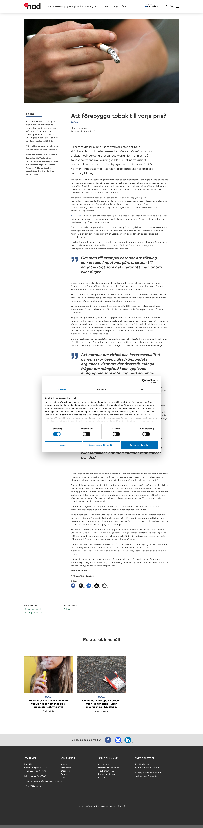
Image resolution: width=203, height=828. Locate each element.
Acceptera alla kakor (139, 445)
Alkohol (65, 767)
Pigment (152, 778)
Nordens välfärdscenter (147, 770)
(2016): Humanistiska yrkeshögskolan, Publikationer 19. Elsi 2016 (43, 167)
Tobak (64, 776)
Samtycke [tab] (61, 389)
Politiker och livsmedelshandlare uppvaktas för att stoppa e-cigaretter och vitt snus (48, 704)
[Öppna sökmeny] (166, 6)
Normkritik (76, 215)
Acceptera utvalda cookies (101, 445)
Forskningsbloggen (108, 776)
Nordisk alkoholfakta (109, 770)
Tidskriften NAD (106, 773)
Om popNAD (104, 767)
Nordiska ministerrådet (111, 808)
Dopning (65, 773)
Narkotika (66, 770)
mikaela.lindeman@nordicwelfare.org (43, 783)
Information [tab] (101, 389)
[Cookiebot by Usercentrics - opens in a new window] (146, 381)
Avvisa (63, 445)
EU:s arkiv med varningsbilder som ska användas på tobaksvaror (41, 149)
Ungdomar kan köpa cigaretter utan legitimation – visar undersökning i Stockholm (101, 703)
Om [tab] (141, 389)
